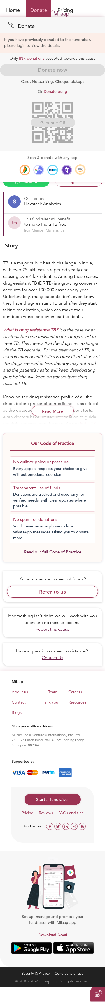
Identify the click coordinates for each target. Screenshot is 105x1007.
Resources (77, 702)
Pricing (28, 812)
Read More (52, 411)
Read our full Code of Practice (52, 552)
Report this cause (52, 629)
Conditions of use (69, 973)
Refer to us (52, 592)
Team (52, 691)
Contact (19, 702)
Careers (75, 691)
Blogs (17, 712)
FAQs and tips (70, 812)
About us (20, 691)
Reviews (46, 812)
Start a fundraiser (52, 799)
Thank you (49, 702)
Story (11, 245)
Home (13, 10)
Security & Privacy (36, 973)
